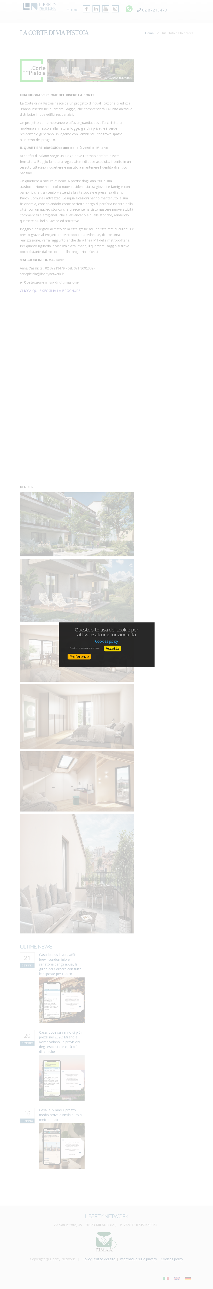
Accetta (112, 648)
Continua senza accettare (84, 648)
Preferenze (79, 656)
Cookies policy (106, 641)
